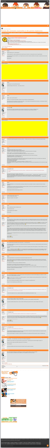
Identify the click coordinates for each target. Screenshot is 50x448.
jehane (3, 82)
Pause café (6, 46)
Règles (11, 32)
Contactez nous (38, 442)
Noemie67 (3, 95)
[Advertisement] (25, 16)
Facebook (24, 7)
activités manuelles (19, 443)
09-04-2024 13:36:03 (5, 254)
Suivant (6, 47)
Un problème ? (20, 442)
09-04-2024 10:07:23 (5, 180)
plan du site (25, 442)
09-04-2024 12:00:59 (5, 240)
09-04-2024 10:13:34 (5, 193)
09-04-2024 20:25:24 (5, 350)
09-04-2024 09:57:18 (5, 146)
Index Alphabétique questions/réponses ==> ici (14, 44)
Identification (22, 32)
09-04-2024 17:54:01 (5, 324)
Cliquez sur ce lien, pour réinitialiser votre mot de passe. (18, 40)
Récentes (42, 33)
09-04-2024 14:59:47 (5, 285)
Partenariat (33, 442)
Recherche (14, 32)
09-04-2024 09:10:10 (5, 93)
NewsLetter (26, 7)
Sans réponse (46, 33)
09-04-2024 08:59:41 (5, 80)
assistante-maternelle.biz (11, 443)
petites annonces (33, 443)
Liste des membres (7, 32)
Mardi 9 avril (10, 46)
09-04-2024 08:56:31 (5, 49)
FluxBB (47, 365)
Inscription (18, 32)
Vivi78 (3, 182)
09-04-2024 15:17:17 (5, 296)
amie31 (3, 205)
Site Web (3, 55)
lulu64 (3, 168)
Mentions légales (7, 442)
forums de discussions (26, 443)
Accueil (3, 32)
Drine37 (3, 217)
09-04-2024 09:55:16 (5, 137)
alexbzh (3, 287)
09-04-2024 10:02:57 (5, 166)
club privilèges (38, 443)
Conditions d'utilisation (14, 442)
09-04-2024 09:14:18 (5, 105)
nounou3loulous (4, 50)
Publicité (29, 442)
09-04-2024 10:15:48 (5, 203)
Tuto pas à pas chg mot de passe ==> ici (13, 43)
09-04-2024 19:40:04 (5, 337)
